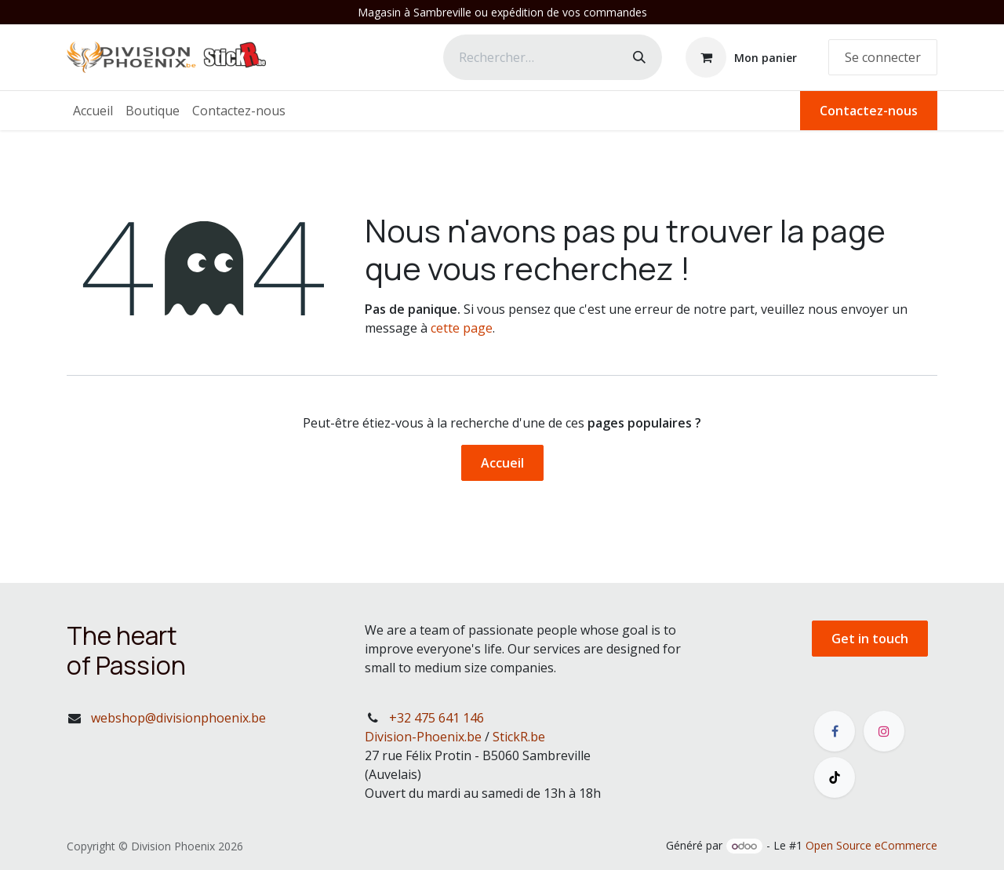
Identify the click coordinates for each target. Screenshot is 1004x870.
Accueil (502, 462)
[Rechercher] (639, 57)
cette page (462, 328)
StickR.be (519, 736)
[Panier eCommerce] (741, 57)
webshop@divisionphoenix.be (178, 717)
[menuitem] (93, 110)
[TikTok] (834, 777)
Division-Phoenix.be (423, 736)
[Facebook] (834, 731)
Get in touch (869, 638)
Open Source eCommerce (871, 845)
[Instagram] (884, 731)
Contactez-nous (869, 110)
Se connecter (883, 57)
